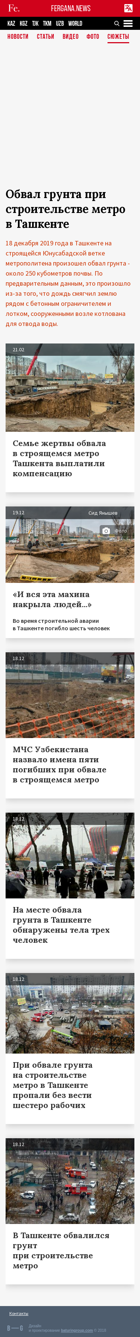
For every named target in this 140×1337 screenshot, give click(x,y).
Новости (18, 37)
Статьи (46, 37)
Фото (93, 37)
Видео (71, 37)
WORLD (75, 24)
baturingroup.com (77, 1330)
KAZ (11, 24)
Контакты (18, 1313)
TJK (35, 24)
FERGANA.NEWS (71, 8)
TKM (47, 24)
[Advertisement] (70, 116)
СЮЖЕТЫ (118, 37)
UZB (60, 24)
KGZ (24, 24)
